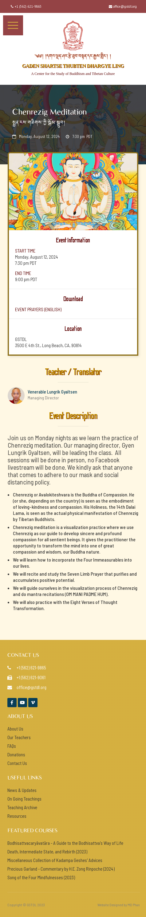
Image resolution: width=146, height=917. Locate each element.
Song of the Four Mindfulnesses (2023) (41, 877)
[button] (13, 25)
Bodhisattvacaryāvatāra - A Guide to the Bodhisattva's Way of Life (65, 843)
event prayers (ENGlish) (38, 309)
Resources (16, 816)
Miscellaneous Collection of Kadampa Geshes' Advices (54, 860)
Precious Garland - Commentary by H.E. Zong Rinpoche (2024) (61, 869)
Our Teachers (19, 737)
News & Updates (22, 790)
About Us (15, 728)
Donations (16, 754)
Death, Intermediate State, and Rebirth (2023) (47, 851)
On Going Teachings (24, 798)
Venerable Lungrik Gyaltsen (52, 391)
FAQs (11, 746)
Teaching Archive (22, 807)
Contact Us (17, 763)
